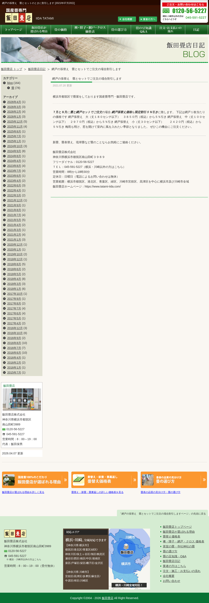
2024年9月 (14, 151)
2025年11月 (15, 126)
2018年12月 (15, 259)
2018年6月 (14, 269)
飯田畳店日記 (37, 69)
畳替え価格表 (171, 536)
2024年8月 (14, 156)
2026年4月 (14, 102)
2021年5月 (14, 220)
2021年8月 (14, 210)
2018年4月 (14, 279)
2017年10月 (15, 293)
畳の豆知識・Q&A (174, 556)
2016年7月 (14, 348)
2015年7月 (14, 372)
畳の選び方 (170, 551)
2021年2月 (14, 234)
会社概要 (168, 576)
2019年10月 (15, 254)
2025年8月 (14, 131)
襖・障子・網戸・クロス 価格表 (183, 541)
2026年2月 (14, 111)
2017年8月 (14, 303)
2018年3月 (14, 283)
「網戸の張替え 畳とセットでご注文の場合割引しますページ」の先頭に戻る (162, 513)
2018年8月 (14, 264)
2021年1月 (14, 239)
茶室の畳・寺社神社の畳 (179, 546)
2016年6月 (14, 352)
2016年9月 (14, 338)
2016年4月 (14, 357)
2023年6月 (14, 175)
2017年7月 (14, 308)
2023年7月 (14, 170)
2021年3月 (14, 230)
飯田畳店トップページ (177, 526)
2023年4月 (14, 180)
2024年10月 (15, 146)
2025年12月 (15, 121)
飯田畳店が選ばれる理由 (179, 531)
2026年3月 (14, 107)
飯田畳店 (107, 598)
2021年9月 (14, 205)
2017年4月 (14, 323)
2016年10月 (15, 333)
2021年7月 (14, 215)
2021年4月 (14, 225)
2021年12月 (15, 200)
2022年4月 (14, 190)
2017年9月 (14, 298)
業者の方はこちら (174, 566)
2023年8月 (14, 165)
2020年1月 (14, 249)
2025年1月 (14, 141)
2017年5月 (14, 318)
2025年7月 (14, 136)
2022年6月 (14, 185)
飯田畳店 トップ (11, 69)
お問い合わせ (171, 581)
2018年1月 (14, 288)
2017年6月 (14, 313)
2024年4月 (14, 160)
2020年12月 (15, 244)
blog (10, 83)
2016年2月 (14, 362)
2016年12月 (15, 328)
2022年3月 (14, 195)
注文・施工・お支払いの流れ (182, 571)
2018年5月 (14, 274)
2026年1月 (14, 116)
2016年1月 (14, 367)
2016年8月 (14, 343)
